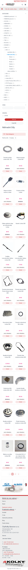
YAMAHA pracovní (10, 19)
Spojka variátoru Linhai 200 (7, 422)
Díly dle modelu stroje (11, 9)
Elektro (11, 64)
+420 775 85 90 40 (8, 542)
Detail (7, 171)
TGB (6, 40)
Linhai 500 (9, 78)
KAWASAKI (8, 23)
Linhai (6, 47)
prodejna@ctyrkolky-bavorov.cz (12, 554)
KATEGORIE (5, 13)
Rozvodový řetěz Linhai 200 (7, 323)
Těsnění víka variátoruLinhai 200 (20, 356)
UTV (7, 92)
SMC (6, 95)
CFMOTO (8, 33)
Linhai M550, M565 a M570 (14, 85)
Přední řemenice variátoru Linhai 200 (20, 422)
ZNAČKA (4, 113)
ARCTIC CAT (8, 35)
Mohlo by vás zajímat (9, 498)
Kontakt (4, 512)
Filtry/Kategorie (8, 134)
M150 (8, 90)
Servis (4, 501)
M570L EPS (10, 88)
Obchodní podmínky (7, 518)
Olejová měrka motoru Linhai (7, 191)
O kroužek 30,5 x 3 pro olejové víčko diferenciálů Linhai (20, 456)
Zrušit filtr (14, 123)
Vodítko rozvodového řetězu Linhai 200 (7, 258)
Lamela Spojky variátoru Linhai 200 (20, 389)
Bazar (3, 504)
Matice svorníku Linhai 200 (7, 455)
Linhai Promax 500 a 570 (13, 80)
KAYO (6, 97)
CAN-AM (7, 30)
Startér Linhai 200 (20, 223)
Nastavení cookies (7, 507)
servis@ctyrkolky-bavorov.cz (11, 544)
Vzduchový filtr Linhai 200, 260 (7, 389)
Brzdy (11, 61)
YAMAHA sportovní (10, 16)
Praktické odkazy (8, 509)
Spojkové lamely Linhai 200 (7, 356)
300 (8, 73)
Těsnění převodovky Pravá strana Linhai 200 (7, 291)
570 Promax (10, 83)
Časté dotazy (5, 523)
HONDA (7, 26)
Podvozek (12, 59)
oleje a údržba (12, 71)
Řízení (11, 66)
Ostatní (12, 69)
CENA (3, 105)
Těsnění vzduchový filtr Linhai (20, 323)
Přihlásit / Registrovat (20, 1)
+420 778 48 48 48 (8, 552)
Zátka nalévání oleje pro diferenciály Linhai (7, 225)
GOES (6, 100)
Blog (3, 520)
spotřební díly (11, 52)
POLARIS (8, 28)
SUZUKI (7, 21)
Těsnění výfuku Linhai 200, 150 (7, 158)
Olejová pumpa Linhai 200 (20, 158)
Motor (12, 57)
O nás (3, 515)
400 (8, 76)
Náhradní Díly (12, 54)
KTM (6, 38)
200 (8, 50)
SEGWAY (7, 45)
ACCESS (7, 42)
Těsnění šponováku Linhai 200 (20, 290)
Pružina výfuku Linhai (21, 191)
